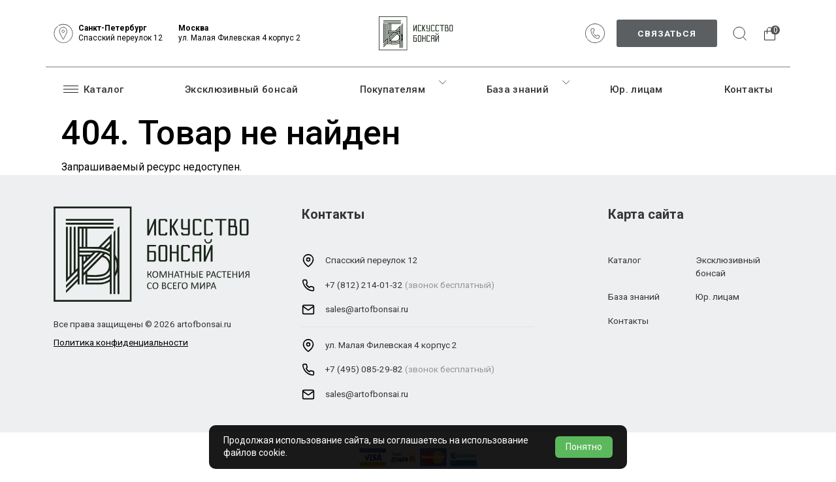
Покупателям (392, 89)
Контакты (748, 89)
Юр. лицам (636, 89)
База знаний (518, 89)
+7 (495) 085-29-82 (364, 369)
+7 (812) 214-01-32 (364, 285)
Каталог (93, 88)
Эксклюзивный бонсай (241, 89)
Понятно (584, 447)
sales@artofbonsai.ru (366, 309)
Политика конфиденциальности (121, 342)
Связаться (666, 33)
